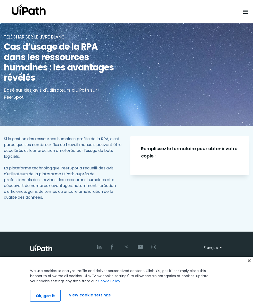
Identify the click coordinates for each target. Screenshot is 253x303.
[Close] (249, 266)
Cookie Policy (109, 286)
